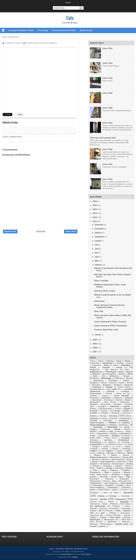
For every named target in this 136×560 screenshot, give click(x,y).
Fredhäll (93, 413)
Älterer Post (70, 231)
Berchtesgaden (109, 374)
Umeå (117, 511)
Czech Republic (121, 396)
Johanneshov (102, 434)
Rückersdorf (95, 481)
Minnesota (114, 457)
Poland (127, 472)
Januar (98, 335)
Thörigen (116, 506)
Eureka (93, 409)
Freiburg (104, 413)
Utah (103, 513)
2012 (95, 217)
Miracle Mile (127, 457)
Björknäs (120, 378)
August (98, 241)
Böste (104, 383)
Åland (118, 361)
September (99, 237)
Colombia (125, 391)
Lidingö (114, 449)
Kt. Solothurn (124, 442)
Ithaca (120, 431)
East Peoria (110, 402)
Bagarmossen (96, 372)
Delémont (118, 398)
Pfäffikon (126, 470)
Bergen (122, 374)
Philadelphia (95, 472)
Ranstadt (104, 477)
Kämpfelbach (125, 434)
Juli (96, 245)
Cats (70, 17)
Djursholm (96, 400)
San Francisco (110, 483)
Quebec (93, 477)
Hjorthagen (97, 427)
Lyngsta (100, 453)
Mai (96, 253)
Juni (97, 249)
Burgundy (128, 385)
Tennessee (94, 504)
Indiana (93, 431)
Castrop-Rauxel (97, 389)
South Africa (103, 490)
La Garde (129, 444)
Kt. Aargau (109, 442)
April (97, 257)
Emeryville (105, 404)
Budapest (107, 385)
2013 (95, 213)
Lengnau (94, 449)
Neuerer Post (10, 231)
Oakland (118, 466)
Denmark (129, 398)
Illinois (127, 429)
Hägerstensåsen (97, 423)
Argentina (96, 365)
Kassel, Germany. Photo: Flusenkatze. (110, 326)
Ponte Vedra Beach (99, 475)
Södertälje (125, 487)
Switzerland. (99, 301)
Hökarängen (112, 427)
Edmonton (125, 402)
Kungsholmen (96, 444)
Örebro (100, 468)
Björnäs (129, 378)
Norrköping (105, 464)
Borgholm (94, 383)
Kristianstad (123, 440)
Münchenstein (118, 459)
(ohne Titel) (107, 48)
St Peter (124, 490)
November (99, 229)
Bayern (130, 372)
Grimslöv (114, 418)
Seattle (120, 485)
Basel (121, 372)
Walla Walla (115, 517)
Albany (127, 361)
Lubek (119, 451)
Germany (113, 416)
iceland (117, 429)
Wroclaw (93, 524)
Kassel (127, 436)
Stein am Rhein (111, 493)
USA (92, 513)
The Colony (125, 504)
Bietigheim (114, 376)
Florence (94, 411)
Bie (103, 376)
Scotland (109, 485)
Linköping (126, 449)
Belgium (96, 374)
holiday (127, 427)
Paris (95, 470)
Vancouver (125, 513)
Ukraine (109, 511)
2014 (95, 209)
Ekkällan (93, 404)
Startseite (40, 231)
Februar (98, 265)
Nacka (94, 462)
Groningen (108, 420)
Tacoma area (96, 502)
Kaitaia (114, 434)
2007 (95, 352)
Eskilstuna (114, 406)
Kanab (93, 436)
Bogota (126, 380)
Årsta (106, 365)
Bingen (127, 376)
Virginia (103, 517)
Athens (93, 367)
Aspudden (125, 365)
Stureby (101, 496)
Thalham (114, 504)
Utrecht (112, 513)
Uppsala (126, 511)
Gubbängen (124, 420)
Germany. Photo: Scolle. (104, 291)
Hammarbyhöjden (97, 425)
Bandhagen (111, 372)
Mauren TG (99, 455)
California (97, 387)
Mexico (126, 455)
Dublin (128, 400)
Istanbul (102, 431)
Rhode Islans (117, 477)
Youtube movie (13, 37)
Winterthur (112, 522)
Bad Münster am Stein (117, 370)
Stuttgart (113, 496)
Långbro (96, 446)
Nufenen (96, 466)
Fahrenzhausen (105, 409)
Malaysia (110, 453)
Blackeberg (98, 380)
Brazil (121, 383)
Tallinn (111, 502)
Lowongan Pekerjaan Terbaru (21, 30)
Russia (106, 481)
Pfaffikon (114, 470)
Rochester (94, 479)
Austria (119, 367)
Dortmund (108, 400)
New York (122, 462)
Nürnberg (107, 466)
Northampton (118, 464)
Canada (109, 387)
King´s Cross (111, 438)
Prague (127, 475)
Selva (128, 485)
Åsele (115, 365)
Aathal (100, 361)
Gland (128, 416)
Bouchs (113, 383)
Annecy (129, 363)
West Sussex (96, 522)
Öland (127, 466)
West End (126, 520)
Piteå (106, 472)
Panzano (129, 468)
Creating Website (65, 554)
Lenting (104, 449)
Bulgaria (117, 385)
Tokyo (127, 506)
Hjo (131, 425)
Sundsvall (125, 496)
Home (68, 2)
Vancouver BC (96, 515)
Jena (92, 434)
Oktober (98, 233)
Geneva (93, 416)
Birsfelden (94, 378)
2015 (95, 205)
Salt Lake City (125, 481)
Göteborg (94, 418)
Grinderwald (125, 418)
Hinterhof (123, 425)
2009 (95, 344)
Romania (109, 479)
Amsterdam (107, 363)
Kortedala (108, 440)
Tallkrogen (124, 502)
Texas (104, 504)
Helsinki (112, 425)
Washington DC (111, 520)
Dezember (99, 225)
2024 (95, 201)
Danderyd (94, 398)
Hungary (93, 429)
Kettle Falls (95, 438)
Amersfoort (95, 363)
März (97, 261)
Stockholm (128, 493)
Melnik (114, 455)
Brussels (96, 385)
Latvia (106, 446)
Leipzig (127, 446)
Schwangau (97, 485)
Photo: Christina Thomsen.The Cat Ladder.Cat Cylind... (109, 306)
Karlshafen (103, 436)
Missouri (95, 459)
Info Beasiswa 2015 (80, 549)
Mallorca (120, 453)
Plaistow (116, 472)
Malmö (130, 453)
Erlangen (102, 406)
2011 (95, 221)
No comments (51, 43)
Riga (128, 477)
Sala (114, 481)
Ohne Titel (98, 311)
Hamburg (126, 423)
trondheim (114, 508)
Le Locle (116, 446)
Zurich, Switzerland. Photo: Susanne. (110, 322)
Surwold (93, 499)
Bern (95, 376)
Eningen (117, 404)
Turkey (93, 511)
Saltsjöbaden (95, 483)
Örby (92, 468)
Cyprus (105, 396)
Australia (106, 367)
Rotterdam (124, 479)
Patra (104, 470)
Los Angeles (107, 451)
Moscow (105, 459)
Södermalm (113, 487)
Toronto (93, 508)
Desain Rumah (86, 30)
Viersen (127, 515)
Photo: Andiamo (101, 281)
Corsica (108, 393)
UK (100, 511)
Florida (104, 411)
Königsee (125, 438)
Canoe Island (124, 387)
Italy (111, 431)
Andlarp (120, 363)
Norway (129, 464)
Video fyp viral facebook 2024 (103, 138)
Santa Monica (127, 483)
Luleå (127, 451)
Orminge (119, 468)
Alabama (110, 361)
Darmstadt (105, 398)
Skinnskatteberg (97, 487)
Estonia (126, 406)
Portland (116, 475)
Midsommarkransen (98, 457)
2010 (95, 340)
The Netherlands (97, 506)
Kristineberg (95, 442)
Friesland (126, 413)
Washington (95, 520)
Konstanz (94, 440)
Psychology (42, 30)
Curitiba (93, 396)
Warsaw (127, 517)
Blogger (75, 557)
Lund (92, 453)
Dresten (119, 400)
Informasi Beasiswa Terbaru (64, 30)
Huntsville (105, 429)
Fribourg (115, 413)
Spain (114, 490)
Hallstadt (112, 423)
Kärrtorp (115, 436)
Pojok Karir (69, 549)
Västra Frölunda (113, 515)
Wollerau (126, 522)
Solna (92, 490)
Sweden (103, 499)
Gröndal (93, 420)
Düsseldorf (95, 402)
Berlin (130, 374)
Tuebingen (126, 508)
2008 (95, 348)
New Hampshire (108, 462)
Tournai (103, 508)
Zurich (102, 526)
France (126, 411)
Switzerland (120, 499)
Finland (127, 409)
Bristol (130, 383)
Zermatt (93, 526)
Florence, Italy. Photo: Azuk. (106, 330)
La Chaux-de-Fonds (113, 444)
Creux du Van (123, 393)
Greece (104, 418)
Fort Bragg (115, 411)
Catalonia (110, 391)
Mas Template (86, 554)
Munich (129, 459)
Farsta (118, 409)
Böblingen (113, 380)
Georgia (103, 416)
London (93, 451)
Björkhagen (106, 378)
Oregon (109, 468)
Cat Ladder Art (113, 389)
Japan (128, 431)
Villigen (93, 517)
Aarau (92, 361)
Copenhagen (95, 393)
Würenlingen (106, 524)
